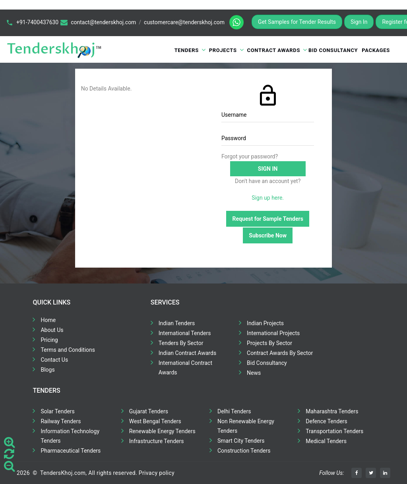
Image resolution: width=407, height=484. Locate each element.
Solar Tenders (57, 411)
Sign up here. (268, 198)
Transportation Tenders (334, 431)
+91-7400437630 (37, 22)
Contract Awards (273, 50)
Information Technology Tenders (70, 436)
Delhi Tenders (234, 411)
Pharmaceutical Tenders (71, 450)
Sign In (359, 22)
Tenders (186, 50)
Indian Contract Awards (187, 353)
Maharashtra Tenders (332, 411)
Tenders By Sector (181, 343)
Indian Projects (265, 323)
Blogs (47, 369)
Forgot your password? (249, 156)
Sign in (268, 169)
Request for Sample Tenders (267, 219)
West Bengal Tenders (155, 421)
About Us (52, 330)
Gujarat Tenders (148, 411)
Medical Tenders (326, 441)
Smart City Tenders (240, 441)
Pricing (49, 340)
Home (48, 320)
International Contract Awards (185, 368)
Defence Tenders (326, 421)
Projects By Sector (269, 343)
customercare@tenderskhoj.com (184, 22)
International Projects (273, 333)
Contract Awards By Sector (280, 353)
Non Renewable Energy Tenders (245, 426)
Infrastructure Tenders (156, 441)
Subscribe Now (268, 235)
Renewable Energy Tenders (162, 431)
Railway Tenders (61, 421)
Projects (223, 50)
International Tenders (185, 333)
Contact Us (54, 360)
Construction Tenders (243, 450)
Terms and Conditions (68, 350)
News (254, 373)
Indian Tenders (177, 323)
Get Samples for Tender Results (297, 22)
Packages (376, 50)
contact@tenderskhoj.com (103, 22)
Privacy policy (156, 473)
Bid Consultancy (333, 50)
